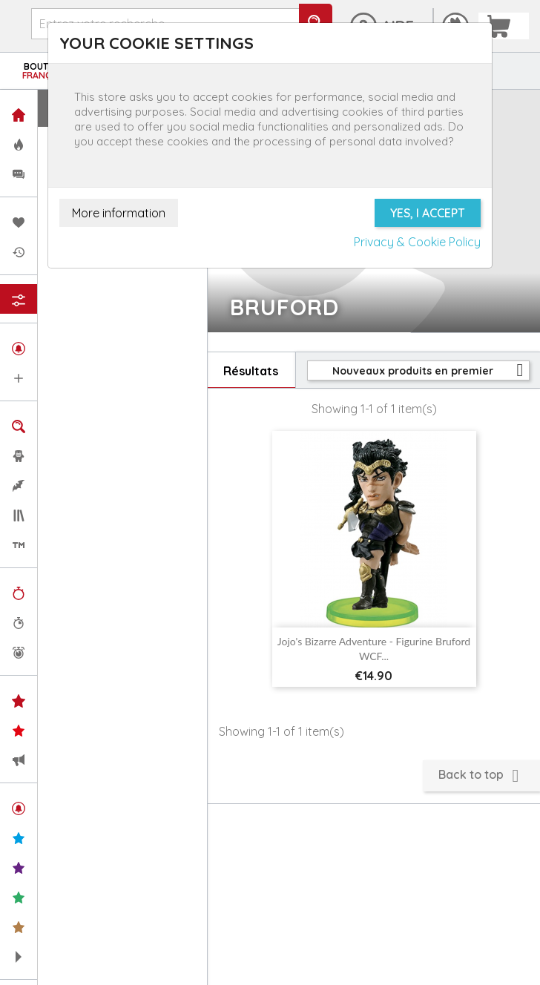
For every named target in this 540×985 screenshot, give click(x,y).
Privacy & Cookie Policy (417, 241)
